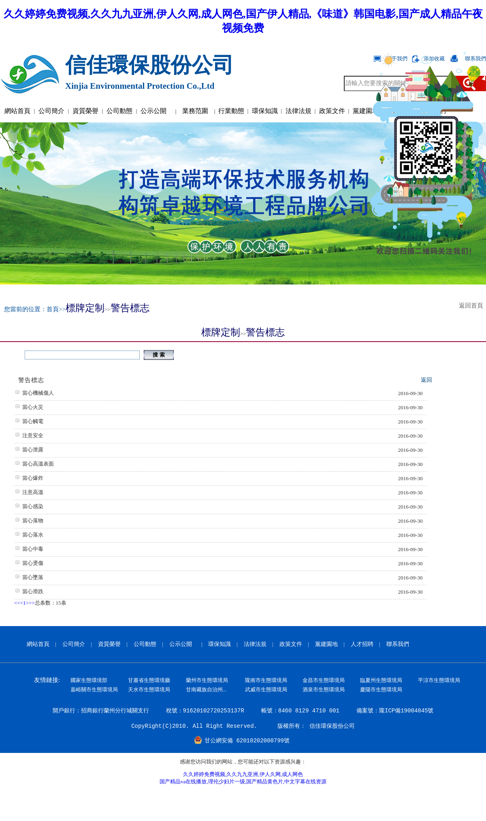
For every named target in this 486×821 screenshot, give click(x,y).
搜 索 (158, 355)
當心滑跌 (32, 591)
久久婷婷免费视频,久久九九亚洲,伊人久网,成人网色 (243, 774)
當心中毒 (32, 549)
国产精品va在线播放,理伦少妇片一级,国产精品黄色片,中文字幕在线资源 (243, 781)
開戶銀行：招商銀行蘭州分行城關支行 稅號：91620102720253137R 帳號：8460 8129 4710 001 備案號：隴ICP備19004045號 (243, 711)
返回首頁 (472, 305)
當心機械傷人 (38, 393)
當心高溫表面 (38, 464)
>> (32, 603)
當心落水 (32, 535)
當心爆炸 (32, 478)
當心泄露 (32, 450)
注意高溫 (32, 492)
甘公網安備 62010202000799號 (247, 741)
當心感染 (32, 506)
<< (17, 603)
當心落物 (32, 520)
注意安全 (32, 435)
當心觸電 (32, 421)
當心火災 (32, 407)
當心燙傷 (32, 563)
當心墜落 (32, 577)
